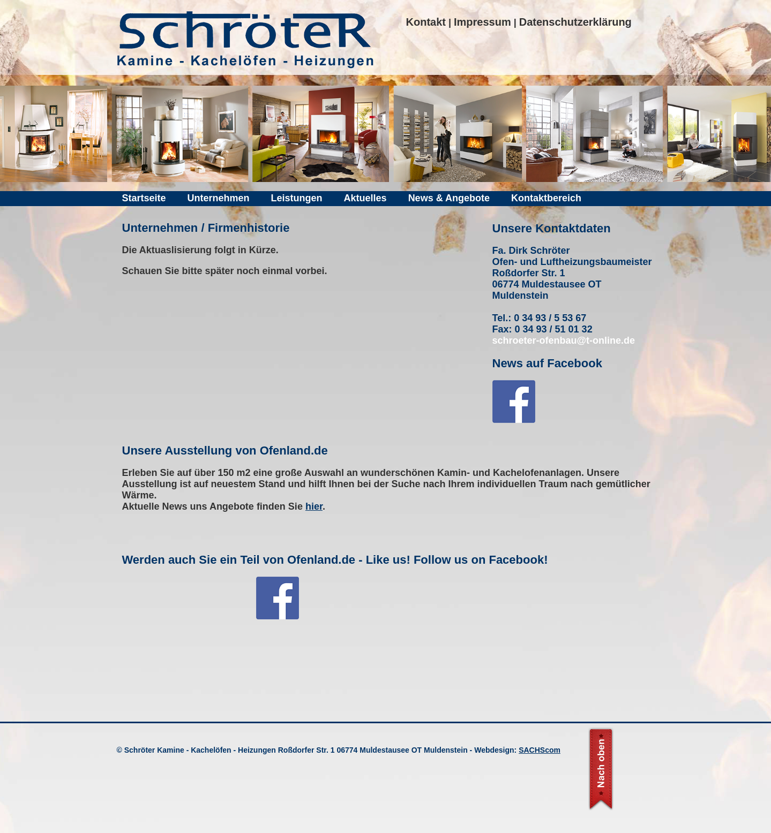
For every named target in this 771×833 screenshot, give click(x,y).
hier (314, 506)
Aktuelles (365, 198)
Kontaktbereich (546, 198)
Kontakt (426, 22)
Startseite (144, 198)
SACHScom (539, 750)
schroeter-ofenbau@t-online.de (563, 340)
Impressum (482, 22)
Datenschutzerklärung (575, 22)
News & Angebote (449, 198)
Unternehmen (219, 198)
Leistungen (297, 198)
